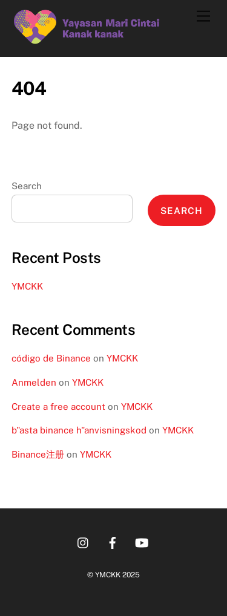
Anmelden (34, 382)
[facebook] (112, 541)
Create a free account (58, 406)
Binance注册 (38, 454)
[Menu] (203, 16)
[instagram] (83, 541)
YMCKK (27, 286)
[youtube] (142, 541)
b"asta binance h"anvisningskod (79, 430)
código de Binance (51, 358)
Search (27, 186)
